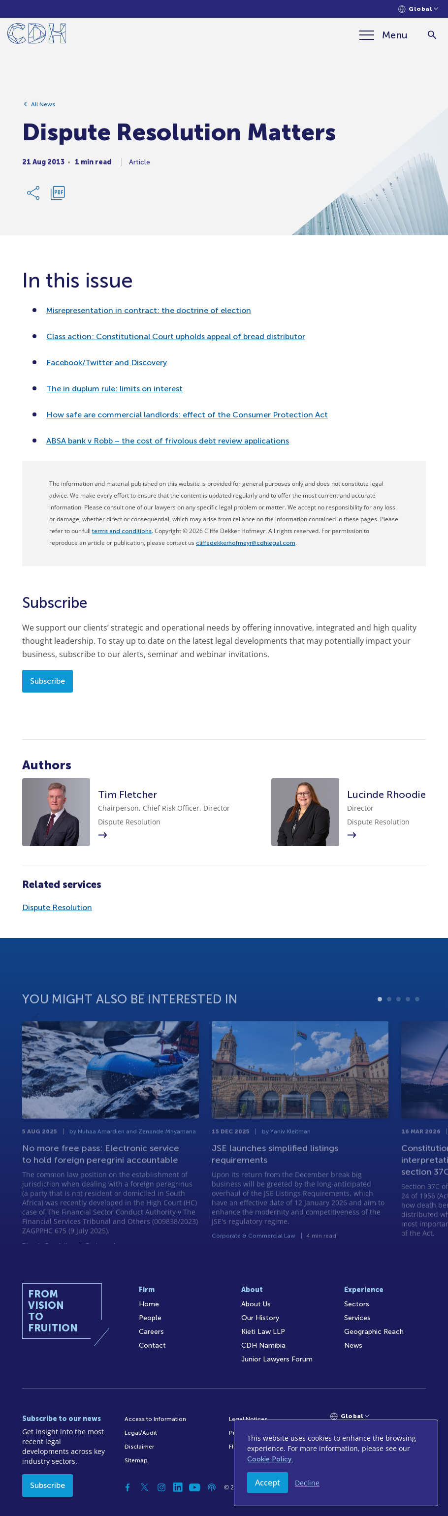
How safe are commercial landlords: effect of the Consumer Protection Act (187, 414)
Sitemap (136, 1460)
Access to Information (155, 1419)
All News (43, 107)
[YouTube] (195, 1487)
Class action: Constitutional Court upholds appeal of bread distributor (175, 336)
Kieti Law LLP (263, 1331)
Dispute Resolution (57, 907)
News (353, 1345)
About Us (256, 1304)
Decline (307, 1482)
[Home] (36, 35)
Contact (152, 1345)
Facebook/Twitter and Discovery (106, 362)
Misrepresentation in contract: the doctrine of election (148, 310)
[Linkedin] (178, 1487)
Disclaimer (139, 1446)
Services (357, 1318)
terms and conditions (122, 531)
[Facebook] (128, 1487)
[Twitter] (145, 1487)
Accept (267, 1482)
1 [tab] (380, 1018)
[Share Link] (34, 196)
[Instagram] (161, 1487)
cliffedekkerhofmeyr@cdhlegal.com (245, 542)
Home (149, 1304)
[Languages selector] (418, 9)
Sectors (356, 1304)
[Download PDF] (57, 196)
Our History (260, 1318)
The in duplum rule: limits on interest (114, 388)
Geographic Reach (374, 1331)
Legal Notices (248, 1419)
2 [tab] (389, 1018)
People (150, 1318)
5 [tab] (417, 1018)
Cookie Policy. (270, 1459)
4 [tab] (408, 1018)
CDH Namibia (263, 1345)
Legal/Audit (141, 1432)
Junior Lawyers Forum (277, 1359)
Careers (151, 1331)
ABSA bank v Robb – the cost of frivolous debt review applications (167, 440)
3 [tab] (398, 1018)
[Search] (432, 35)
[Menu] (383, 35)
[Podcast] (212, 1487)
